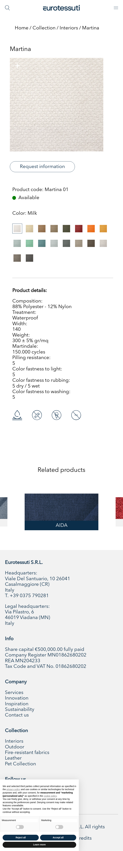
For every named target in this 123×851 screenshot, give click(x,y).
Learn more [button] (39, 844)
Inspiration (16, 704)
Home (21, 28)
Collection (44, 28)
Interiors (69, 28)
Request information (42, 166)
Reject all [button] (21, 837)
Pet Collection (20, 764)
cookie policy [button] (50, 796)
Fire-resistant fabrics (27, 752)
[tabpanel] (56, 104)
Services (14, 692)
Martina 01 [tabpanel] (56, 189)
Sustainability (19, 709)
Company (16, 682)
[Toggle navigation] (116, 8)
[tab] (17, 228)
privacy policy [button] (13, 789)
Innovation (16, 698)
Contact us (17, 715)
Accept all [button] (58, 837)
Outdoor (14, 747)
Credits (84, 838)
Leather (13, 758)
